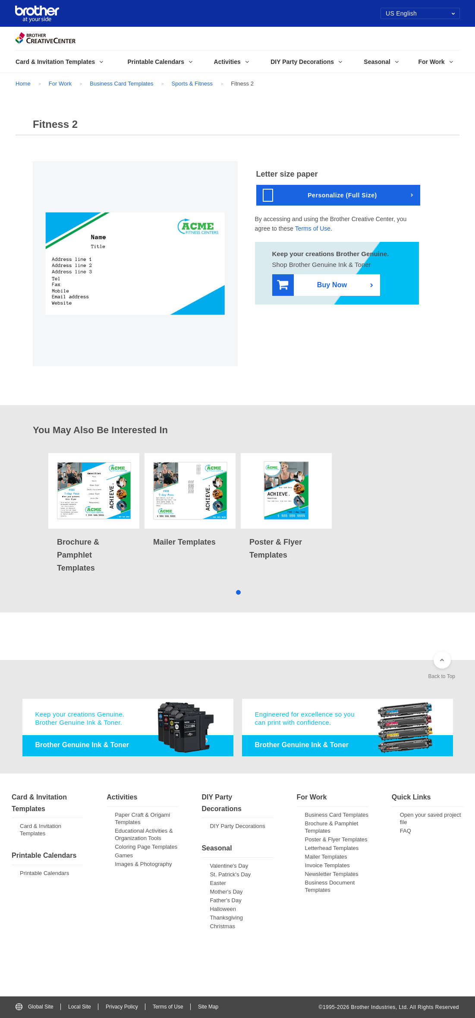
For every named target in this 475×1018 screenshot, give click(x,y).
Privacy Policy (122, 1007)
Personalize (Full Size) (320, 195)
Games (124, 855)
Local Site (79, 1007)
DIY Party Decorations (237, 826)
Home (23, 83)
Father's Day (225, 900)
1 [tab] (237, 591)
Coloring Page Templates (146, 847)
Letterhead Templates (332, 848)
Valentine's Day (229, 866)
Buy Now (312, 285)
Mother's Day (226, 891)
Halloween (223, 909)
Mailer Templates (326, 856)
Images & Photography (143, 864)
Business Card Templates (121, 83)
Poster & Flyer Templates (336, 839)
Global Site (34, 1007)
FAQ (405, 831)
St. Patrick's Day (230, 874)
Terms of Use (312, 228)
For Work (60, 83)
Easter (218, 883)
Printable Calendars (44, 873)
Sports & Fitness (192, 83)
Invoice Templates (327, 865)
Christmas (222, 926)
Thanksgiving (226, 917)
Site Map (208, 1007)
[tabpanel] (94, 513)
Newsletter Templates (332, 874)
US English (420, 13)
